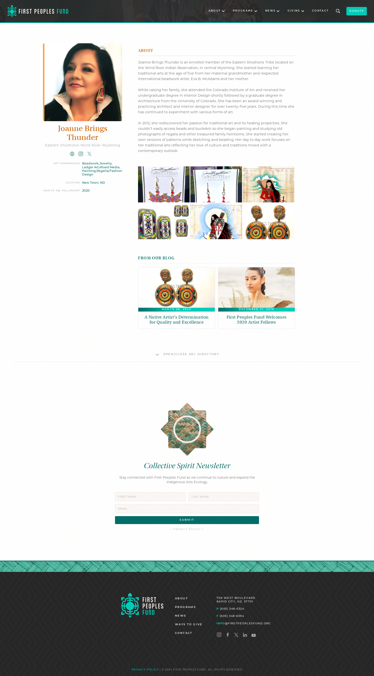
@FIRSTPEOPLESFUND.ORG (244, 623)
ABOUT (181, 598)
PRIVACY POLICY (145, 670)
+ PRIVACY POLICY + (187, 529)
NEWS (180, 616)
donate (356, 11)
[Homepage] (142, 605)
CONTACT (320, 11)
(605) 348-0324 (230, 608)
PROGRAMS (185, 607)
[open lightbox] (164, 184)
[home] (38, 11)
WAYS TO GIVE (189, 624)
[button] (217, 11)
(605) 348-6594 (230, 616)
